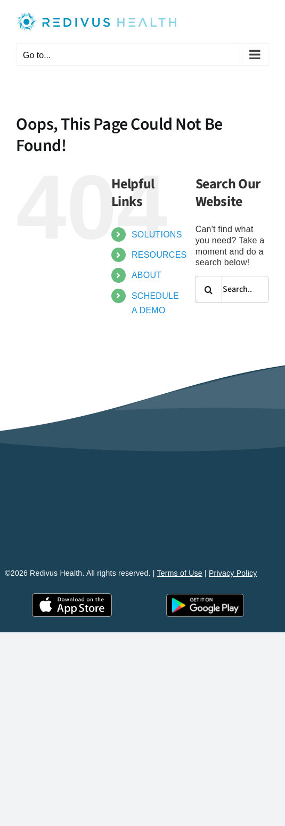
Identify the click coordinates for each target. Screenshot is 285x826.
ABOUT (146, 275)
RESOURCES (159, 254)
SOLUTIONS (157, 234)
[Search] (209, 289)
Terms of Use (179, 573)
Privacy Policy (233, 573)
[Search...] (232, 289)
